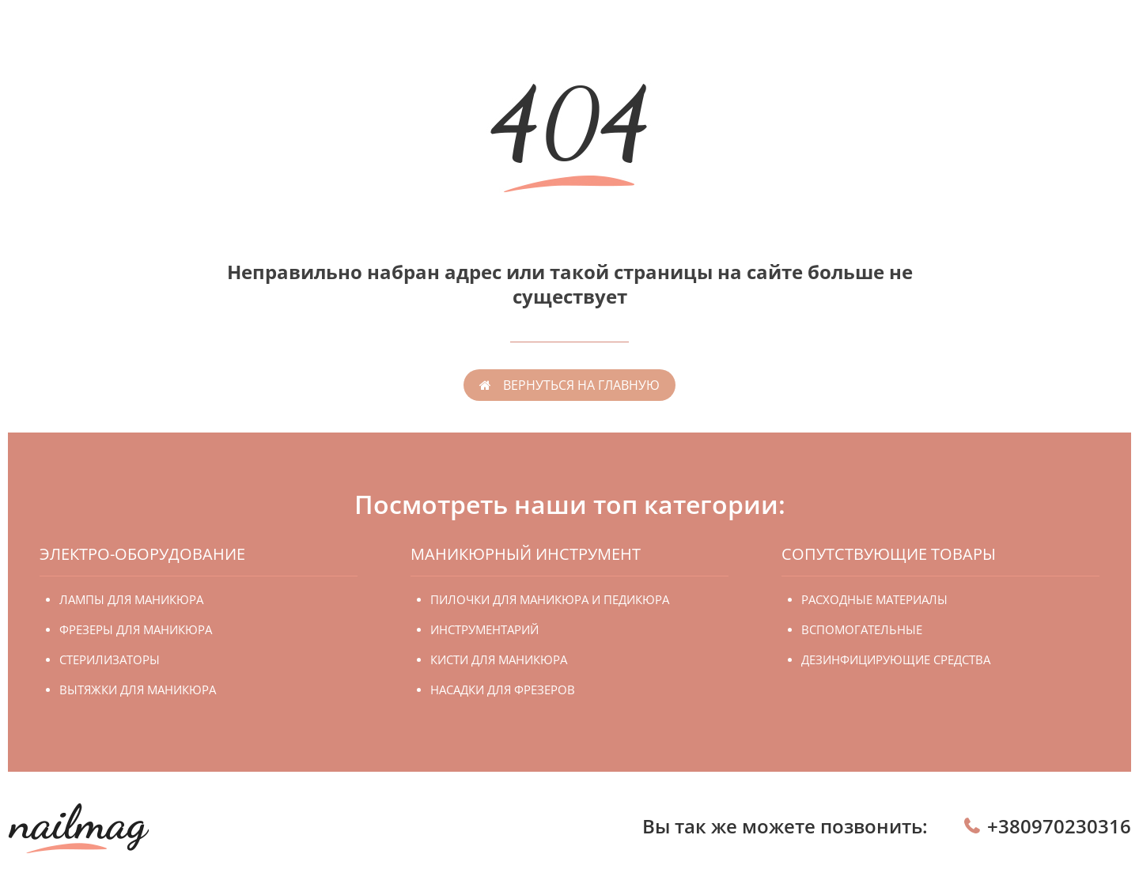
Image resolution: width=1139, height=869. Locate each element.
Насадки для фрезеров (502, 689)
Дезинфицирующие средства (895, 659)
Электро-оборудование (142, 554)
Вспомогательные (861, 629)
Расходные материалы (874, 599)
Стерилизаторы (109, 659)
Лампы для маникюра (131, 599)
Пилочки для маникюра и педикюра (549, 599)
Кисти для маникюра (498, 659)
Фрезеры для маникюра (135, 629)
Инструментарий (484, 629)
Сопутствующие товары (888, 554)
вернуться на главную (581, 385)
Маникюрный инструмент (526, 554)
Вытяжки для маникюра (137, 689)
